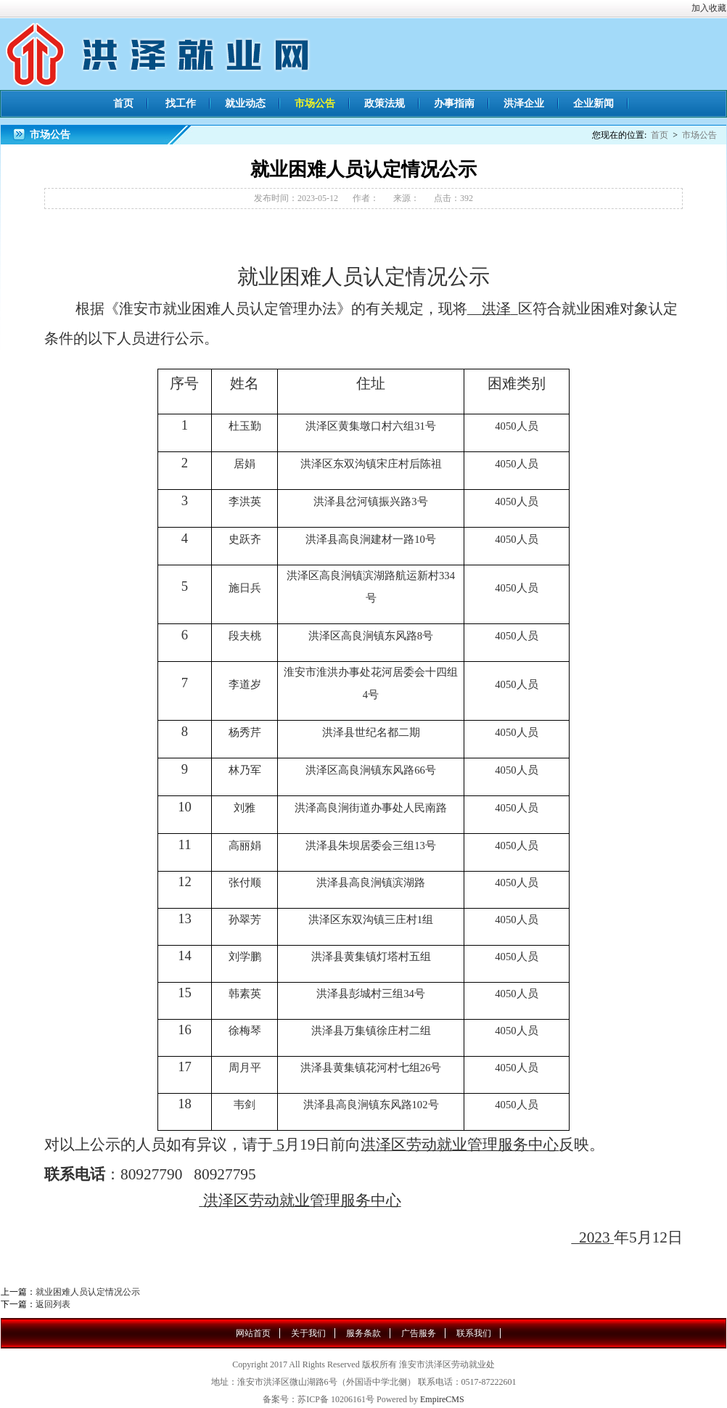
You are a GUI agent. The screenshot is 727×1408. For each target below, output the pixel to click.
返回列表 (53, 1304)
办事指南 (454, 103)
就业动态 (245, 103)
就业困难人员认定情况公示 (88, 1292)
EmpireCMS (442, 1399)
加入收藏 (708, 8)
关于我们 (308, 1333)
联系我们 (473, 1333)
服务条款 (363, 1333)
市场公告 (315, 103)
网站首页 (253, 1333)
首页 (123, 103)
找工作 (180, 103)
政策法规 (384, 103)
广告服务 (418, 1333)
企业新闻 (593, 103)
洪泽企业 (524, 103)
